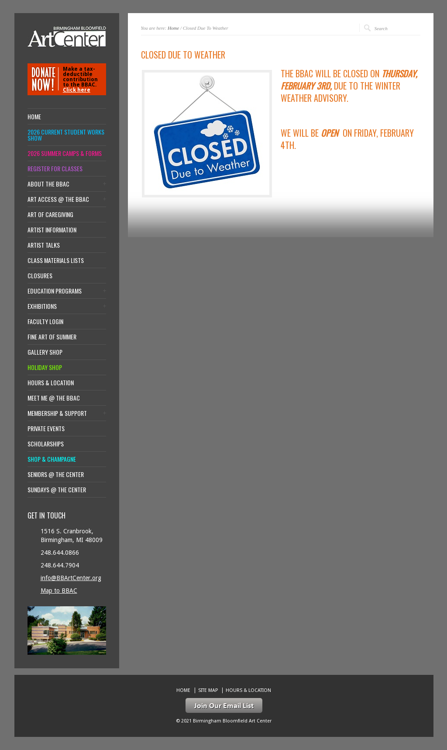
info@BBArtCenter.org (71, 577)
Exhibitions (42, 306)
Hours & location (51, 383)
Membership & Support (57, 413)
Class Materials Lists (56, 260)
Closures (40, 276)
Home (173, 28)
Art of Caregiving (50, 214)
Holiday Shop (45, 367)
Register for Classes (55, 169)
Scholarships (46, 444)
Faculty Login (45, 321)
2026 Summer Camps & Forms (65, 153)
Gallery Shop (45, 352)
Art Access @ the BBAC (58, 199)
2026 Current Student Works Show (66, 135)
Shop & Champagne (52, 459)
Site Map (208, 690)
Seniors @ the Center (56, 474)
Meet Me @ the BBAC (54, 398)
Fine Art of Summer (52, 337)
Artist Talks (44, 245)
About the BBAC (48, 184)
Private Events (46, 428)
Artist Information (52, 230)
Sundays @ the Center (57, 490)
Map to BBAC (59, 590)
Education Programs (55, 291)
